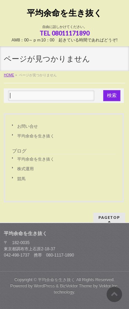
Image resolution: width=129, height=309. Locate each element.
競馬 (21, 178)
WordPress (44, 285)
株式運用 (25, 168)
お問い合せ (27, 126)
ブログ (19, 151)
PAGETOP (109, 217)
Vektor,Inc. (109, 285)
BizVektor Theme (76, 285)
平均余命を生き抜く (64, 13)
